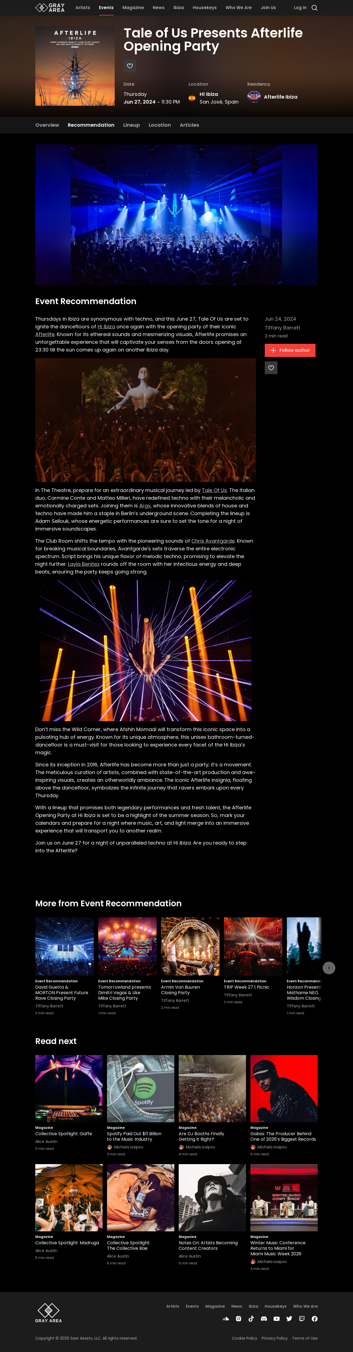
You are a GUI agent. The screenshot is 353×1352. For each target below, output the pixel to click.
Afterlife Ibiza (281, 96)
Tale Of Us (214, 490)
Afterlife (45, 334)
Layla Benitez (84, 564)
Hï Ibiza (209, 94)
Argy (145, 505)
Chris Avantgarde (213, 540)
